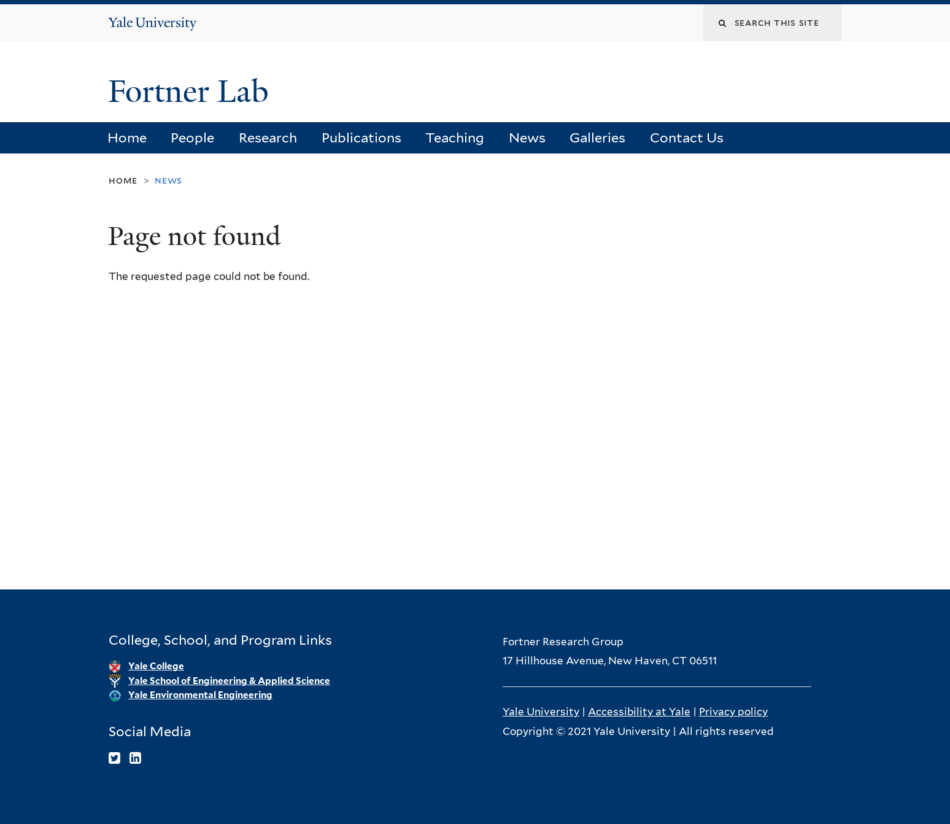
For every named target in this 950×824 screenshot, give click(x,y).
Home (127, 138)
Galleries (597, 138)
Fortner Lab (192, 91)
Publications (361, 138)
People (192, 138)
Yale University (541, 711)
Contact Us (687, 138)
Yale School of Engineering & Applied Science (229, 680)
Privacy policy (733, 711)
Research (268, 138)
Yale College (156, 666)
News (527, 138)
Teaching (454, 138)
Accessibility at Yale (639, 711)
